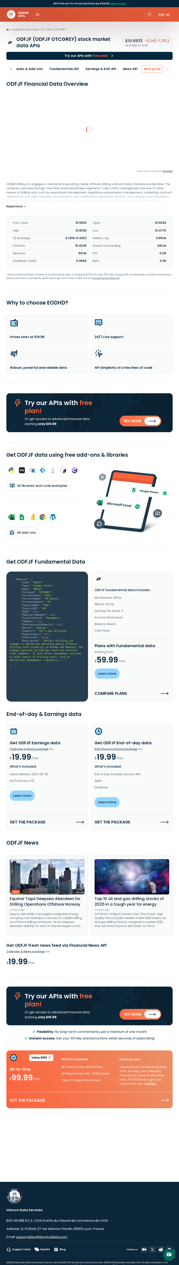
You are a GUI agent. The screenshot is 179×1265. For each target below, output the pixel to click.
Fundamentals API (64, 69)
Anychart (168, 171)
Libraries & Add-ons (26, 69)
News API (130, 69)
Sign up (164, 14)
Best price (152, 69)
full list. (151, 1087)
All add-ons (23, 533)
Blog (60, 1249)
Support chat (18, 1249)
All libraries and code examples (38, 487)
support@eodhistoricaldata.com (41, 1237)
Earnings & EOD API (101, 69)
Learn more (118, 3)
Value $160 (41, 1061)
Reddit (42, 1249)
